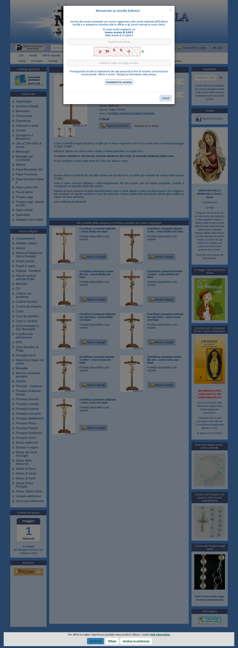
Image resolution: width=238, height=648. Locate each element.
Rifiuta (112, 641)
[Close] (171, 10)
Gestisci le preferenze (136, 641)
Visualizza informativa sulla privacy (136, 74)
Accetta (95, 641)
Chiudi (165, 98)
